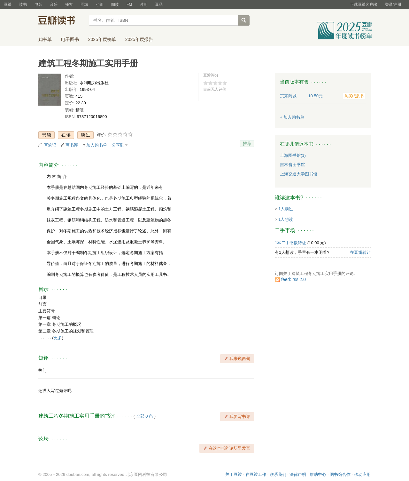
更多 (58, 337)
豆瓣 (8, 4)
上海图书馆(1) (293, 155)
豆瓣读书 (61, 21)
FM (129, 4)
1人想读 (285, 219)
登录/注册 (393, 4)
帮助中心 (318, 474)
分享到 (118, 145)
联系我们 (278, 474)
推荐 (247, 143)
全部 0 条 (144, 416)
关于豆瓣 (233, 474)
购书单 (45, 39)
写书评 (72, 145)
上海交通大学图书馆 (298, 174)
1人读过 (285, 208)
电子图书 (70, 39)
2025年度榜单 (102, 39)
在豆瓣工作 (255, 474)
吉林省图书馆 (292, 164)
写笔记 (50, 145)
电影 (38, 4)
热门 (42, 370)
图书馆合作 (340, 474)
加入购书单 (96, 145)
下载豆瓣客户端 (363, 4)
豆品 (159, 4)
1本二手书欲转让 (290, 242)
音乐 (54, 4)
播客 (69, 4)
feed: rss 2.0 (293, 279)
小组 (100, 4)
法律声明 (297, 474)
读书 (23, 4)
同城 (84, 4)
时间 (143, 4)
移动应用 (362, 474)
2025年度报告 (139, 39)
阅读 (115, 4)
